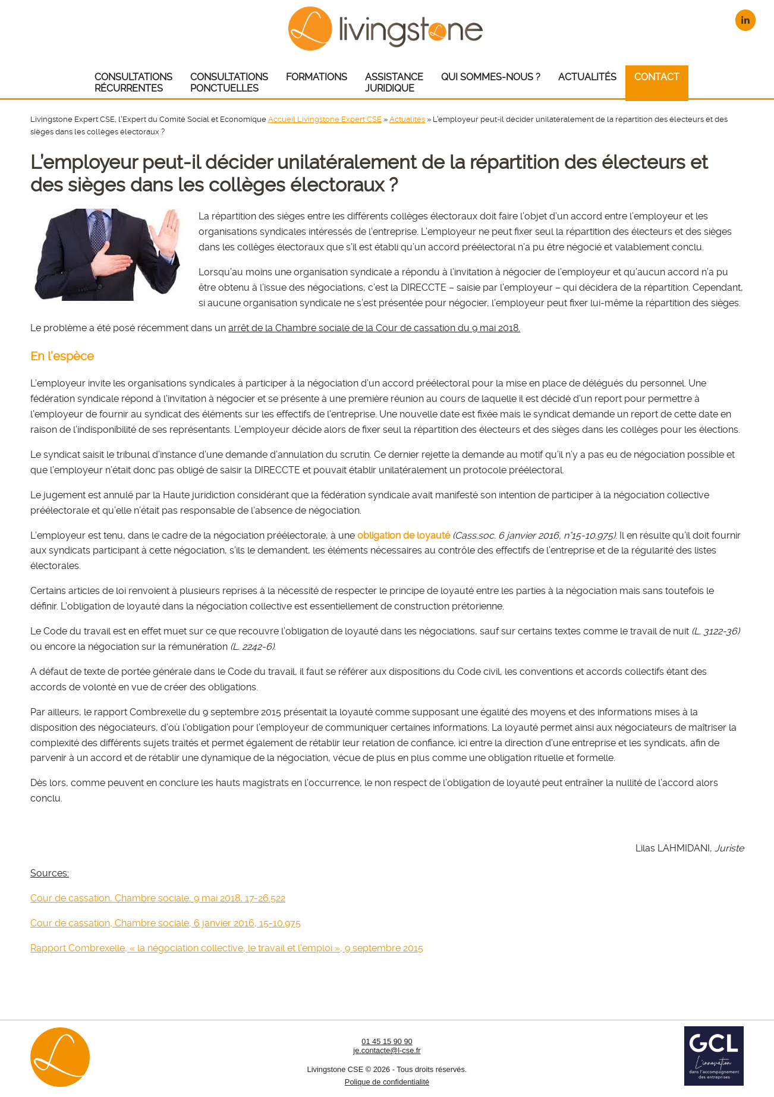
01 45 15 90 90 (386, 1041)
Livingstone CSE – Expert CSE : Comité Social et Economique (387, 28)
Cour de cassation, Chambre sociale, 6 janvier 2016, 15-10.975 (165, 923)
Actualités (407, 119)
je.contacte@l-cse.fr (386, 1050)
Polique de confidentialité (387, 1081)
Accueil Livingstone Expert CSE (325, 119)
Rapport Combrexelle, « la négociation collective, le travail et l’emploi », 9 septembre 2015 (226, 948)
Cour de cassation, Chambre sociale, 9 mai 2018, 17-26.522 (157, 898)
